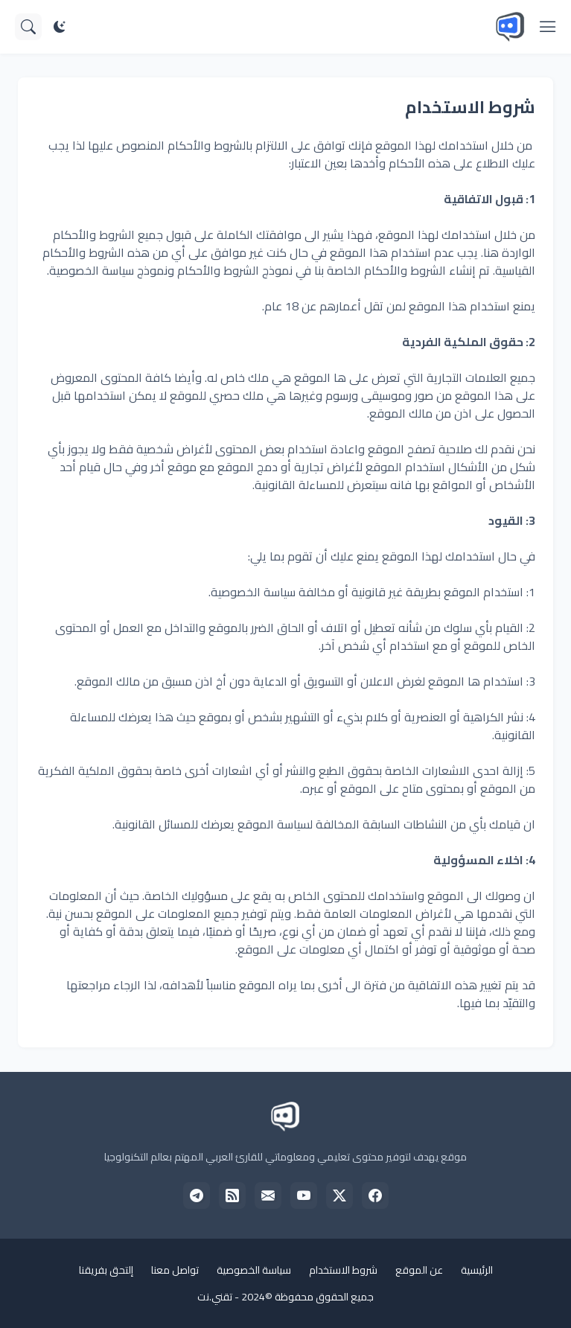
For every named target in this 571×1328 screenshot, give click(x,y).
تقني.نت (214, 1296)
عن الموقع (419, 1270)
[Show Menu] (548, 26)
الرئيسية (477, 1270)
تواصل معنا (175, 1270)
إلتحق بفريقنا (106, 1270)
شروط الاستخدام (343, 1270)
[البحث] (28, 26)
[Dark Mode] (59, 26)
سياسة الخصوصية (254, 1270)
